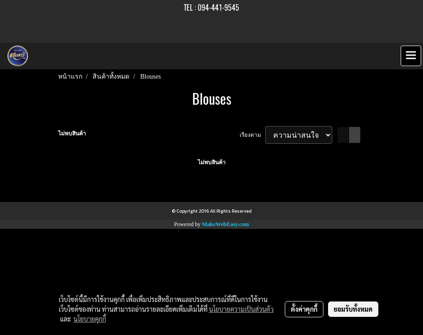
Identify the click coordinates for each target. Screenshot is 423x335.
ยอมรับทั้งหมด (353, 309)
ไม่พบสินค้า (72, 133)
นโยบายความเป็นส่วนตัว (241, 309)
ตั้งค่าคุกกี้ (304, 309)
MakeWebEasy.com (225, 224)
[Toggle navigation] (411, 56)
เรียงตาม (252, 135)
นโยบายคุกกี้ (90, 319)
